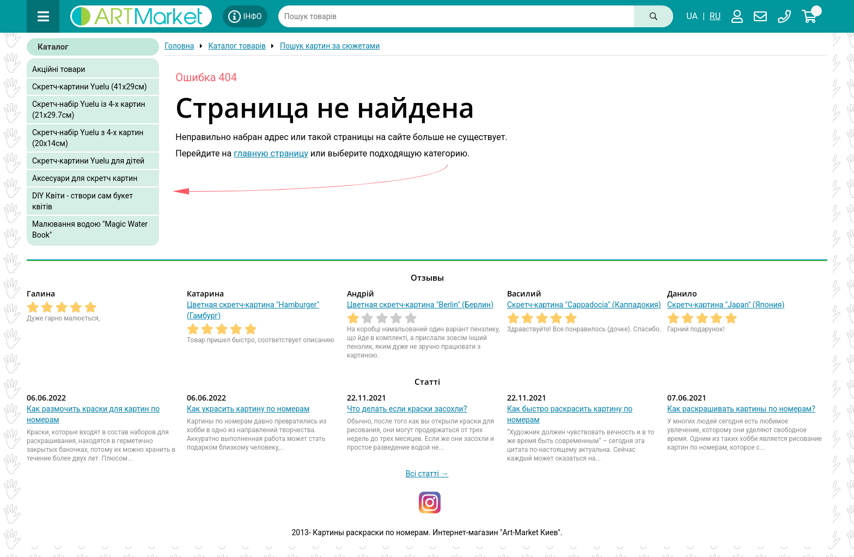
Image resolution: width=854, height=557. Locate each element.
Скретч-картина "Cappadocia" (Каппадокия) (584, 304)
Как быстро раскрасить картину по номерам (569, 414)
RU (715, 16)
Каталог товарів (237, 45)
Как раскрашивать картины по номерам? (741, 408)
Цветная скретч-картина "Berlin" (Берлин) (420, 304)
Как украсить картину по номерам (248, 408)
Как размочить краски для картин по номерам (93, 414)
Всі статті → (427, 473)
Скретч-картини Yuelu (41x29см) (89, 86)
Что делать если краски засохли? (407, 408)
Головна (179, 45)
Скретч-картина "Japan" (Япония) (725, 304)
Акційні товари (58, 69)
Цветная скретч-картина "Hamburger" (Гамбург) (253, 310)
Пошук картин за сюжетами (330, 45)
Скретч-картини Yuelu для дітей (88, 160)
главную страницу (271, 153)
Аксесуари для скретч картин (84, 178)
